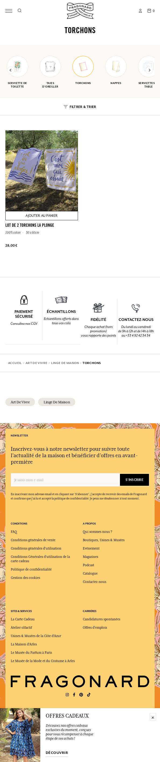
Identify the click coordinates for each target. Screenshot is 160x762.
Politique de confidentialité (31, 569)
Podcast (88, 565)
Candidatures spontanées (101, 619)
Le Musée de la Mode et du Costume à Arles (43, 661)
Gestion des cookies (25, 578)
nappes (116, 70)
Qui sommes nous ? (97, 532)
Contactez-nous (94, 582)
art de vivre (20, 402)
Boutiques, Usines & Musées (104, 540)
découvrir (57, 753)
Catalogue (90, 573)
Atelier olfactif (21, 628)
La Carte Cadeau (23, 619)
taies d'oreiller (50, 72)
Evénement (91, 548)
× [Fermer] (152, 717)
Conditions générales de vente (33, 540)
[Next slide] (149, 70)
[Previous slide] (11, 70)
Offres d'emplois (95, 628)
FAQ (14, 532)
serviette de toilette (17, 72)
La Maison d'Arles (24, 644)
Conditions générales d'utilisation (36, 548)
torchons (83, 70)
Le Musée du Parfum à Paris (31, 653)
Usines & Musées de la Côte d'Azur (36, 636)
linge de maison (57, 402)
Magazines (90, 557)
